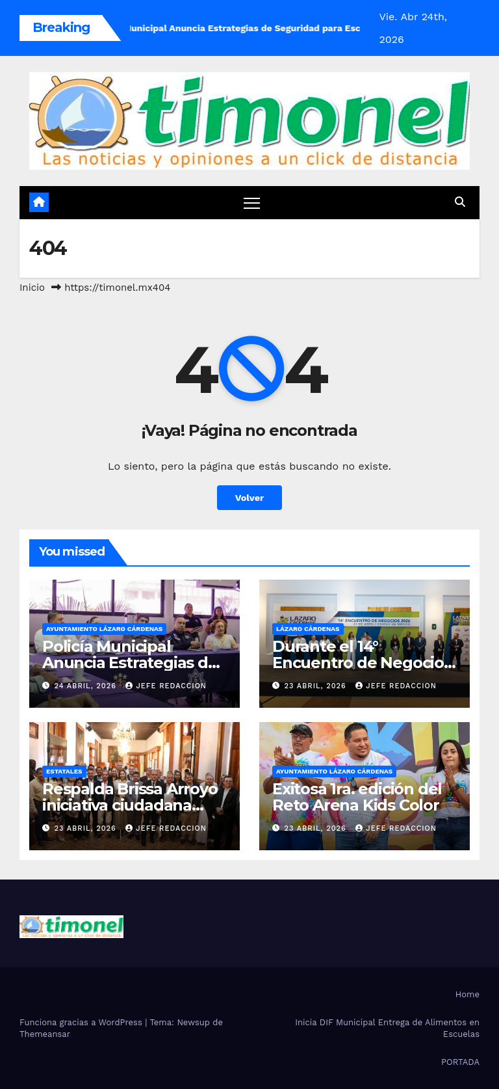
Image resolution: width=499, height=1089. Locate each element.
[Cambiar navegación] (252, 203)
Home (467, 994)
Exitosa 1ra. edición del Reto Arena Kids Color (357, 796)
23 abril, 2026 (317, 686)
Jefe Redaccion (166, 686)
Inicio (32, 287)
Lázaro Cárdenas (308, 628)
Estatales (64, 771)
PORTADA (460, 1062)
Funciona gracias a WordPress (82, 1022)
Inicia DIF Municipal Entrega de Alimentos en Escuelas (387, 1028)
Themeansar (44, 1034)
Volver (249, 497)
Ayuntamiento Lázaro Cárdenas (104, 628)
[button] (460, 202)
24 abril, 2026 (87, 686)
